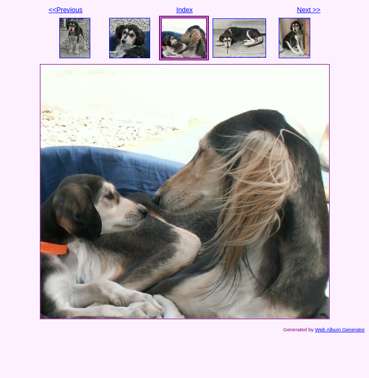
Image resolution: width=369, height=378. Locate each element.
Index (184, 10)
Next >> (309, 10)
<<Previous (66, 10)
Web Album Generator (340, 329)
